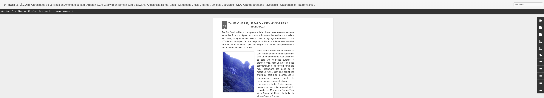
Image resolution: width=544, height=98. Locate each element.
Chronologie (68, 11)
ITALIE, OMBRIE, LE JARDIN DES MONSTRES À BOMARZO (258, 25)
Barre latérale (44, 11)
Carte (14, 11)
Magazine (22, 11)
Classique (5, 11)
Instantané (56, 11)
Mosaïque (32, 11)
